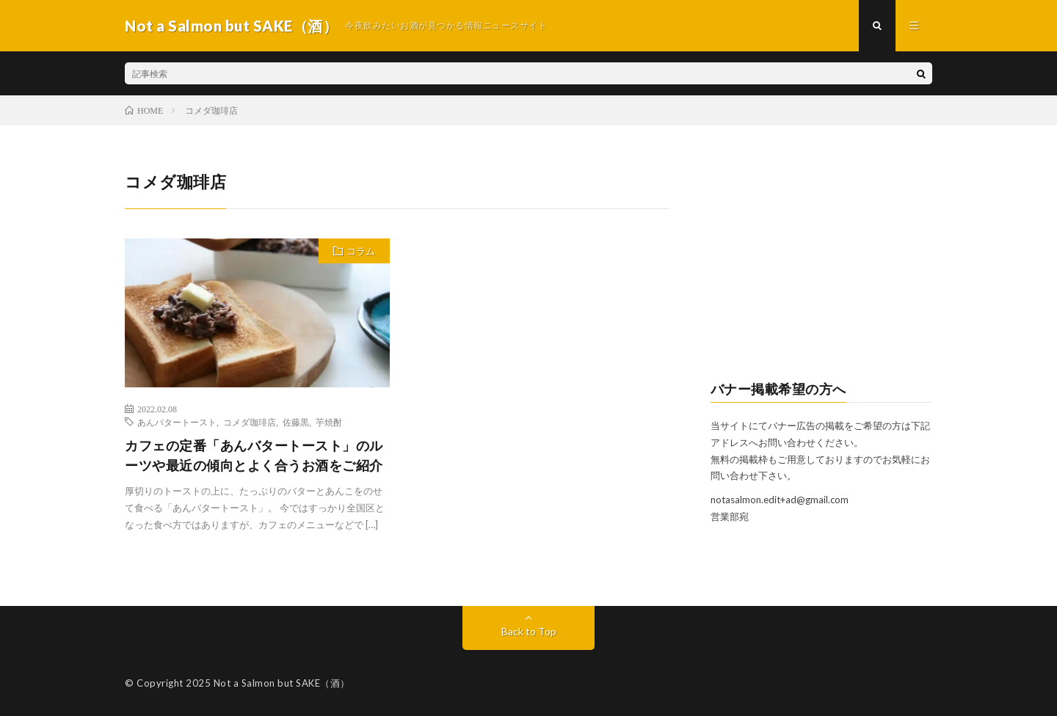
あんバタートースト (177, 421)
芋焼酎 (329, 421)
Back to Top (528, 631)
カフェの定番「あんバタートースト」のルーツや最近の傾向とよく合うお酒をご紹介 (254, 455)
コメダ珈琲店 (249, 421)
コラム (360, 251)
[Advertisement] (822, 261)
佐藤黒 (296, 421)
